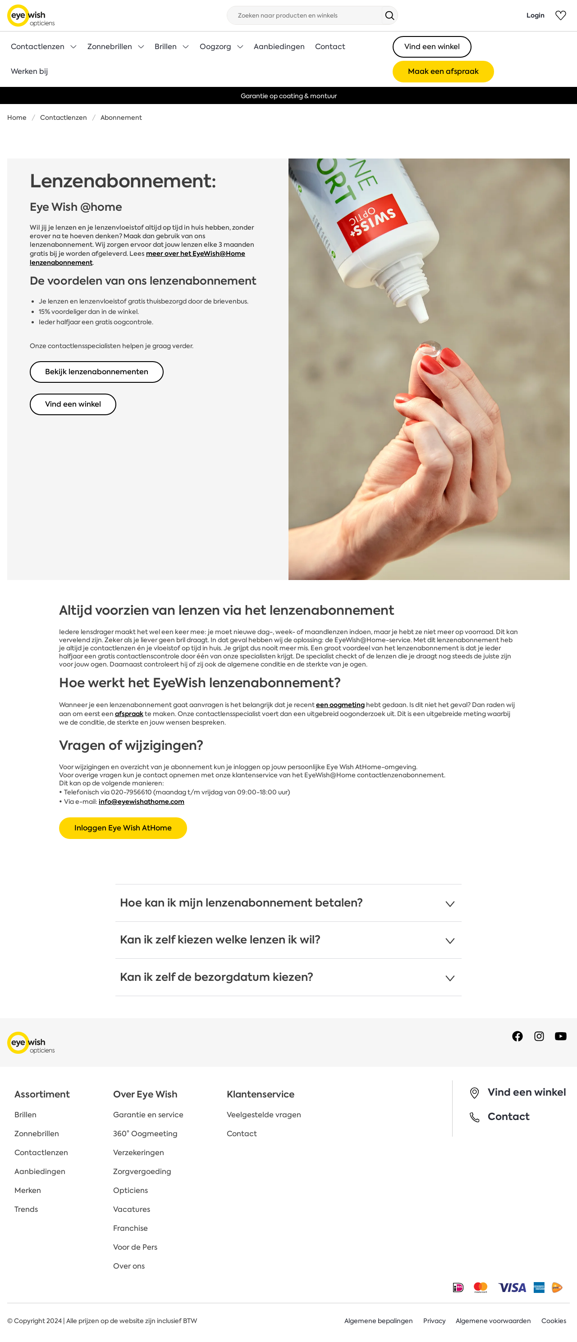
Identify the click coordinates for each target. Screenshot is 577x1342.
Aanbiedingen (279, 46)
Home (17, 117)
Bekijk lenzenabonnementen (96, 371)
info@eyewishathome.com (141, 801)
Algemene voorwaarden (493, 1321)
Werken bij (29, 71)
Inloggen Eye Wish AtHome (123, 828)
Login (536, 15)
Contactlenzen (63, 117)
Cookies (553, 1321)
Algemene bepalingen (378, 1321)
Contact (330, 46)
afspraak (129, 713)
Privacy (434, 1321)
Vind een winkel (432, 46)
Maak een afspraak (443, 71)
